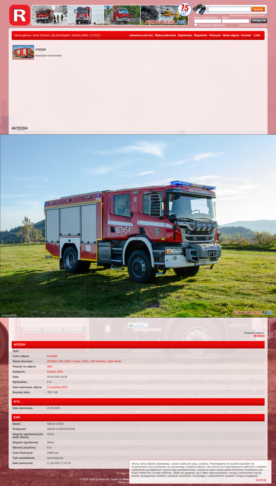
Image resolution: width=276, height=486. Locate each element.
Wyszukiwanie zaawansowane (247, 15)
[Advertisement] (138, 94)
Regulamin (200, 35)
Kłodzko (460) (80, 35)
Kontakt (246, 35)
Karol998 (52, 356)
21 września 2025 (57, 387)
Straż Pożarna (41, 35)
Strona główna (22, 35)
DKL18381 (65, 361)
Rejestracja (185, 35)
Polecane (215, 35)
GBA (50, 366)
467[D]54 (259, 335)
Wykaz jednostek (165, 35)
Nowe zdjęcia (231, 35)
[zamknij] (261, 479)
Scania (77, 361)
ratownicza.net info (141, 35)
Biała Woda (114, 361)
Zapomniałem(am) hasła (253, 25)
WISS (85, 361)
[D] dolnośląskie (60, 35)
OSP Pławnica (98, 361)
